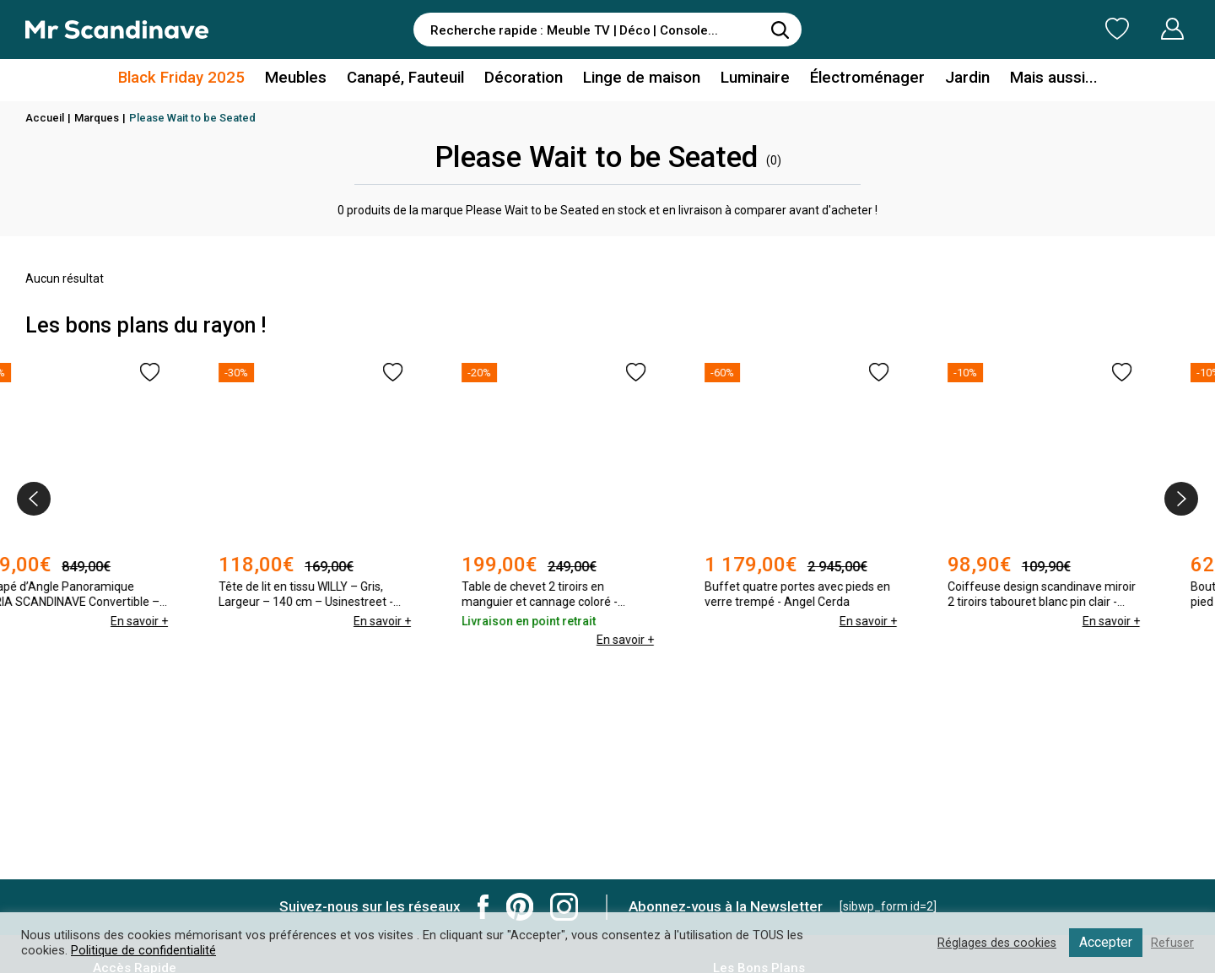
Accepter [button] (1104, 942)
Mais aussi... (1038, 79)
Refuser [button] (1172, 942)
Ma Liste (1028, 29)
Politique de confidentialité (143, 950)
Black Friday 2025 (196, 79)
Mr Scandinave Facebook (483, 907)
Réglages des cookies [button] (995, 942)
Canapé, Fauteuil (411, 79)
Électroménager (859, 79)
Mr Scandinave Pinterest (519, 907)
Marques (96, 117)
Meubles (305, 79)
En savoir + (188, 621)
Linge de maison (641, 79)
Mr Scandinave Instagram (564, 907)
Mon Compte (1140, 29)
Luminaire (750, 79)
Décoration (527, 79)
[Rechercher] (780, 29)
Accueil (44, 117)
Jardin (956, 79)
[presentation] (34, 499)
